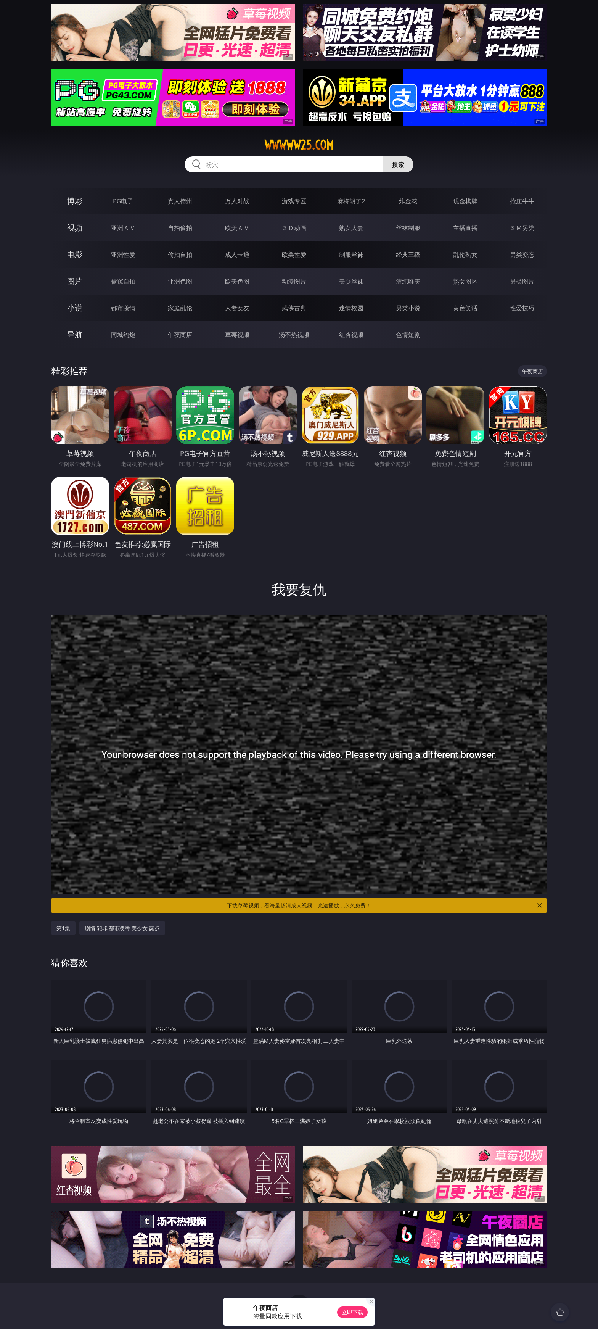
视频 (74, 227)
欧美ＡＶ (237, 228)
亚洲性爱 (123, 254)
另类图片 (522, 281)
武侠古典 (294, 308)
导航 (74, 334)
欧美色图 (237, 281)
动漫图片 (294, 281)
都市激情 (123, 308)
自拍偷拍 (180, 228)
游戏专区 (294, 201)
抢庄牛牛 (522, 201)
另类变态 (522, 254)
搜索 (398, 164)
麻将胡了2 (351, 201)
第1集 (63, 928)
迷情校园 (351, 308)
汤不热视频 (294, 334)
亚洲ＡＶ (123, 228)
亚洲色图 (180, 281)
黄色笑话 (465, 308)
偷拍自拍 (180, 254)
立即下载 (352, 1312)
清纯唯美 (408, 281)
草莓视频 (237, 334)
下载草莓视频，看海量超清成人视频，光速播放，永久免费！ (385, 905)
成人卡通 (237, 254)
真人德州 (180, 201)
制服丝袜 (351, 254)
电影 (74, 254)
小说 (74, 308)
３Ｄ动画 (294, 228)
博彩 (74, 201)
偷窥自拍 (123, 281)
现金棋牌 (465, 201)
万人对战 (237, 201)
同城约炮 (123, 334)
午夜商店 (180, 334)
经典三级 (408, 254)
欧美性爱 (294, 254)
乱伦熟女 (465, 254)
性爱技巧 (522, 308)
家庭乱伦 (180, 308)
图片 (74, 281)
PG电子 (123, 201)
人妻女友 (237, 308)
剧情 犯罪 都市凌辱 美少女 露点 (122, 928)
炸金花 (408, 201)
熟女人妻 (351, 228)
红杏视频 (351, 334)
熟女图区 (465, 281)
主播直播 (465, 228)
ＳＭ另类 (522, 228)
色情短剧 (408, 334)
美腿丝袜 (351, 281)
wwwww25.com (299, 145)
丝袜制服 (408, 228)
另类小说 (408, 308)
